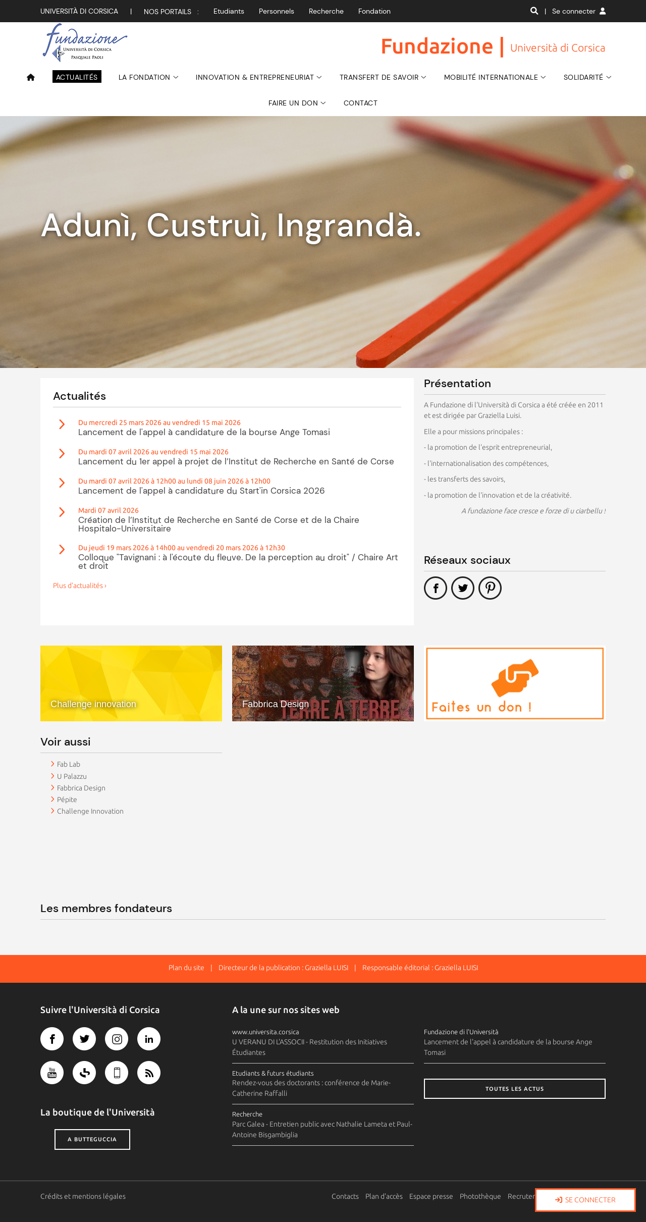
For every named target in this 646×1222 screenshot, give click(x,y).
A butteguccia (92, 1139)
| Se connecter (575, 11)
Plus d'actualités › (79, 585)
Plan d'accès (384, 1196)
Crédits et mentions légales (83, 1196)
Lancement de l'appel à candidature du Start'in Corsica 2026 (201, 490)
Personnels (276, 11)
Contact (361, 103)
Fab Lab (68, 764)
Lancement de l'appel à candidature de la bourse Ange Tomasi (204, 432)
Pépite (67, 799)
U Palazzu (72, 776)
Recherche (326, 11)
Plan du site (186, 968)
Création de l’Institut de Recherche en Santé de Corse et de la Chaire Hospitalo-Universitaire (218, 524)
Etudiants (228, 11)
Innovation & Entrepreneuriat (255, 77)
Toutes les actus (515, 1089)
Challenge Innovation (90, 811)
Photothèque (481, 1196)
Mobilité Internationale (491, 77)
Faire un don (293, 103)
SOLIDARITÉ (584, 77)
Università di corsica (79, 11)
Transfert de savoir (379, 77)
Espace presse (432, 1196)
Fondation (374, 11)
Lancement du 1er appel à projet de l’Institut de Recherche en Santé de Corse (236, 461)
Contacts (345, 1196)
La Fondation (145, 77)
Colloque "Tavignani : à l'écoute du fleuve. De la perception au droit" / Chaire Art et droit (238, 561)
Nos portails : (171, 11)
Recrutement (529, 1196)
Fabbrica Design (81, 788)
